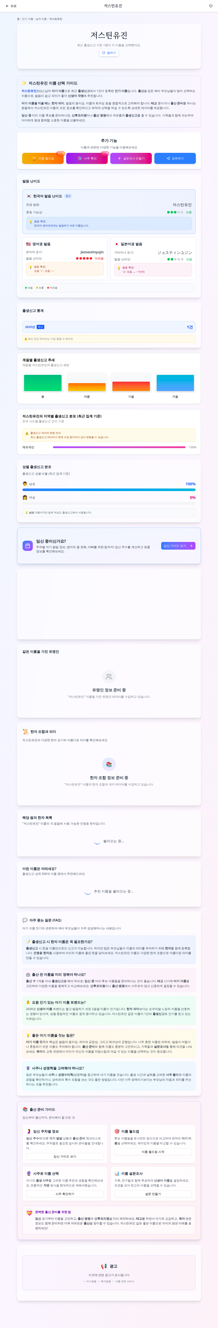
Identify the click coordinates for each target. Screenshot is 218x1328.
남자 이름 (41, 19)
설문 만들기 (153, 1194)
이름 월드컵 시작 (153, 1152)
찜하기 (109, 53)
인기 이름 (27, 19)
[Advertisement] (109, 604)
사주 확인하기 (65, 1194)
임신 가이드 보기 (178, 546)
